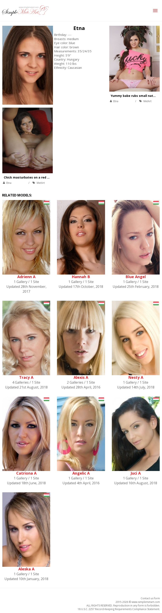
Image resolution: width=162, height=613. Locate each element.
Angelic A (81, 473)
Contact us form (150, 598)
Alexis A (81, 377)
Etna (79, 27)
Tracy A (26, 377)
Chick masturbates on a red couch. (30, 177)
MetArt (147, 101)
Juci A (136, 473)
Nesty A (135, 377)
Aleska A (26, 568)
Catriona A (26, 473)
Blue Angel (136, 276)
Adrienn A (26, 276)
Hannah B (81, 276)
